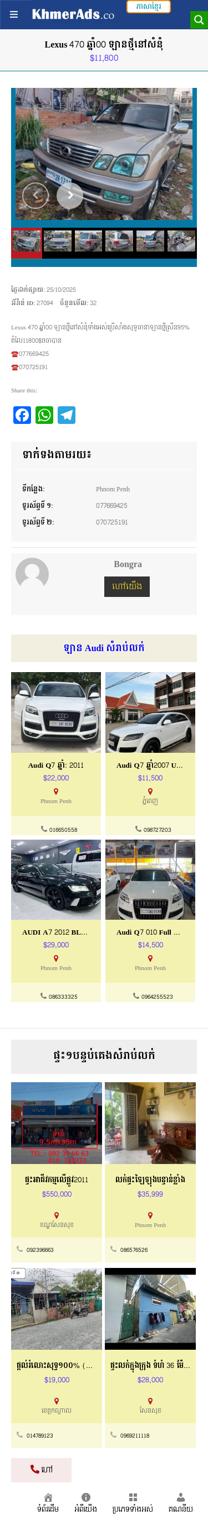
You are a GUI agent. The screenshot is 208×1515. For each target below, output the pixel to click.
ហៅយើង (127, 587)
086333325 (63, 997)
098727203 (157, 830)
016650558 (63, 830)
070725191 (112, 522)
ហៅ (42, 1470)
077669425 (112, 506)
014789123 (40, 1436)
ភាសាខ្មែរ (148, 7)
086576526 (134, 1250)
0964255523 (157, 997)
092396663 (40, 1250)
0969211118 (134, 1436)
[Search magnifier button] (199, 20)
